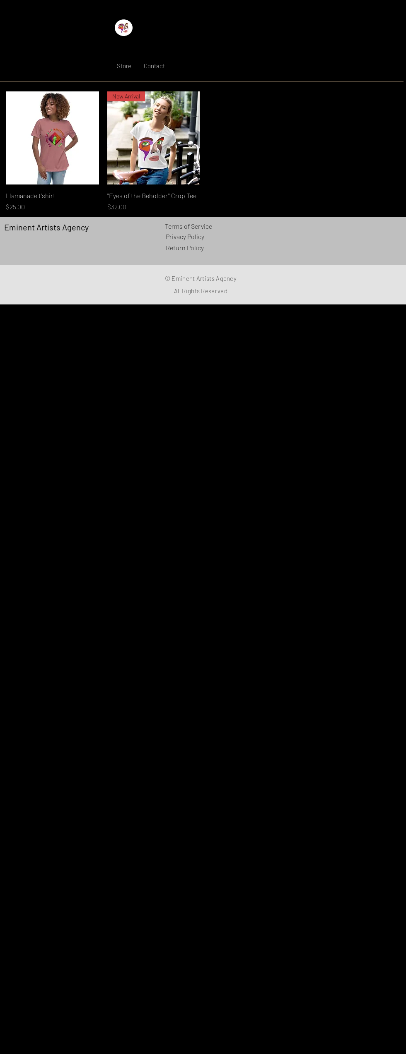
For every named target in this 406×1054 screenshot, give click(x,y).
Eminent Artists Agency (161, 46)
